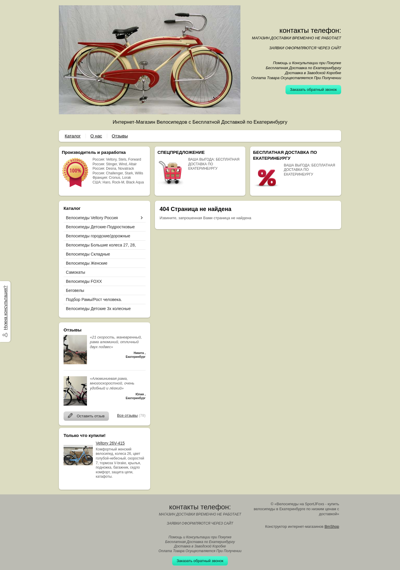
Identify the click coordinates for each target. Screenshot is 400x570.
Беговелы (75, 290)
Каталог (73, 135)
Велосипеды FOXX (84, 281)
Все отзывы (127, 415)
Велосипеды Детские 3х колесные (98, 308)
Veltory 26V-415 (110, 443)
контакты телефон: (310, 30)
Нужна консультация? (5, 308)
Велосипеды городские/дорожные (98, 236)
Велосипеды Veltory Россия (92, 217)
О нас (96, 135)
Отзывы (120, 135)
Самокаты (75, 272)
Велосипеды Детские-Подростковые (100, 226)
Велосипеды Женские (86, 263)
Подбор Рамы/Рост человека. (94, 299)
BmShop (331, 526)
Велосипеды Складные (88, 254)
